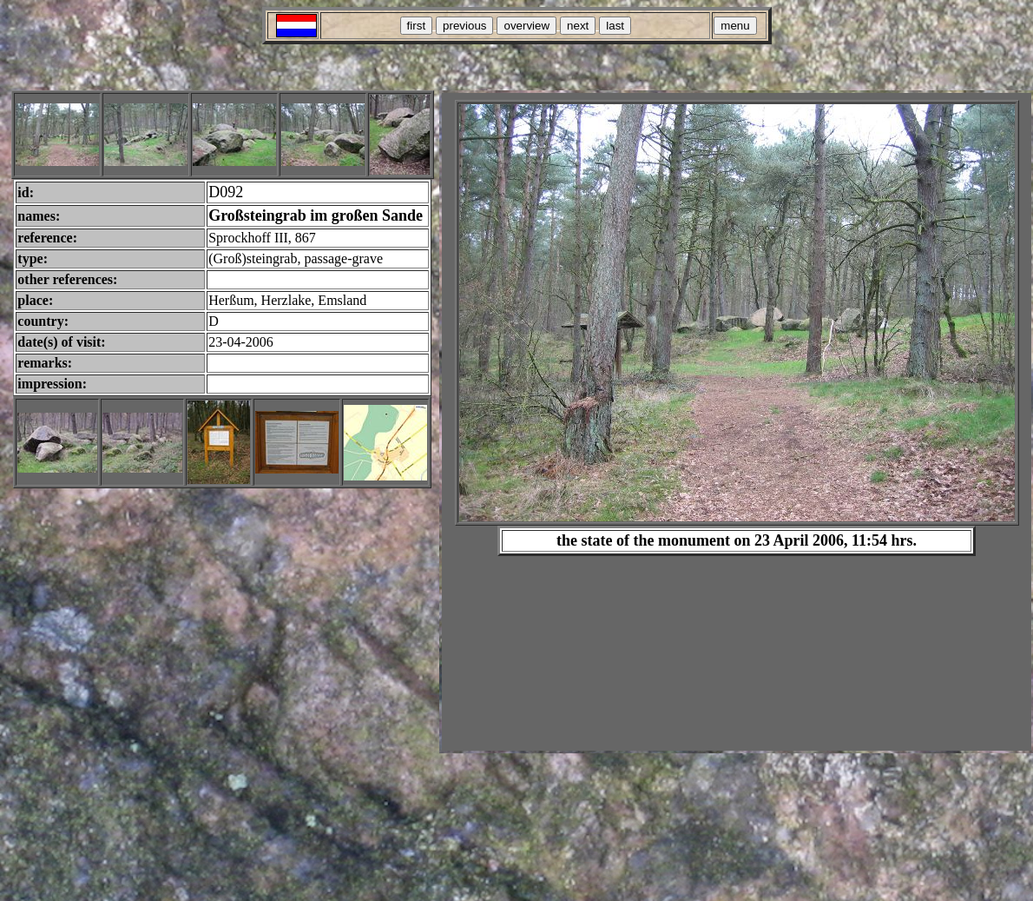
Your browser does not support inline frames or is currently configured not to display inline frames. (736, 422)
